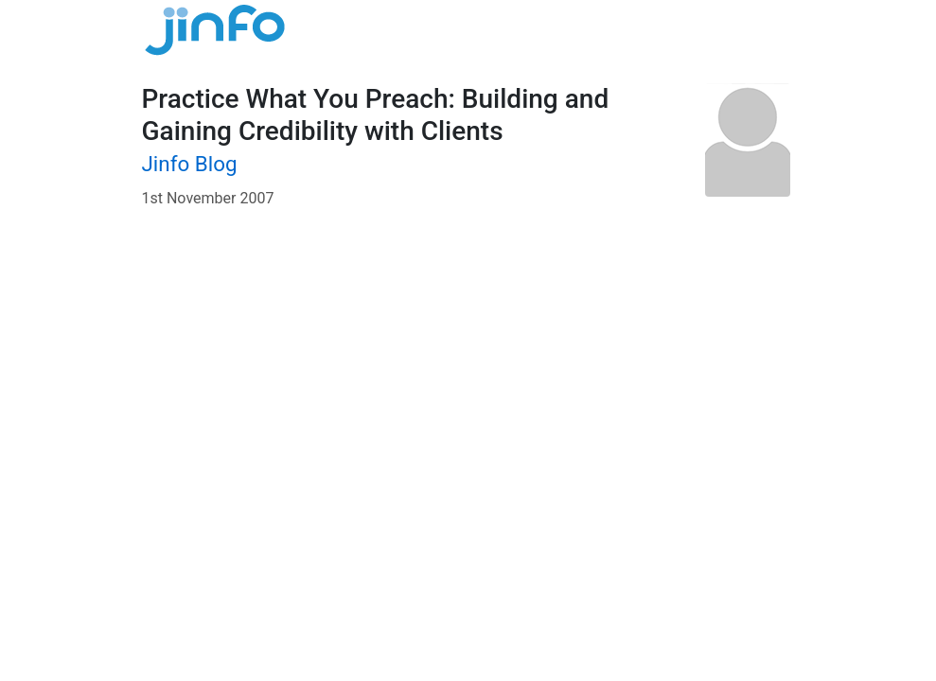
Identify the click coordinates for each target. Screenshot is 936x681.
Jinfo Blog (190, 163)
